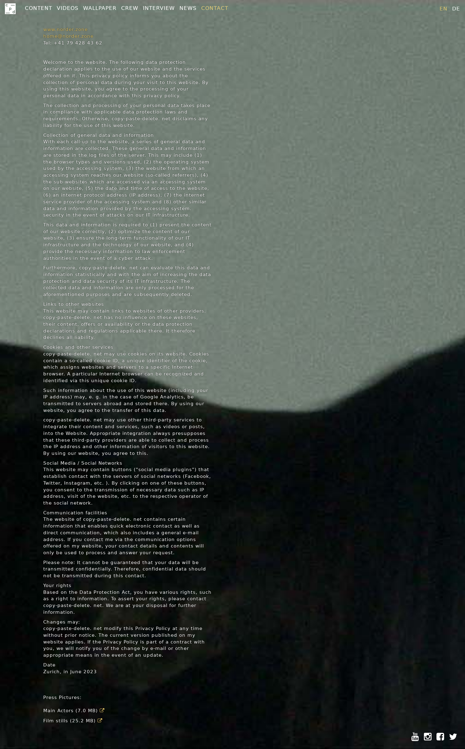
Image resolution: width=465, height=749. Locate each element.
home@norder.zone (68, 36)
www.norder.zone (65, 29)
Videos (68, 8)
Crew (129, 8)
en (444, 9)
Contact (214, 8)
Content (38, 8)
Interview (159, 8)
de (456, 9)
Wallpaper (100, 8)
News (188, 8)
